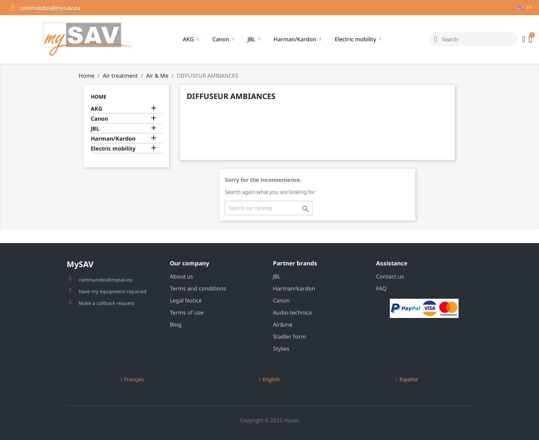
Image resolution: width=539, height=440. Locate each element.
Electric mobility (358, 39)
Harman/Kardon (297, 39)
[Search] (268, 208)
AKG (191, 39)
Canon (223, 39)
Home (98, 96)
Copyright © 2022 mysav (269, 420)
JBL (254, 39)
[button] (132, 379)
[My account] (523, 39)
